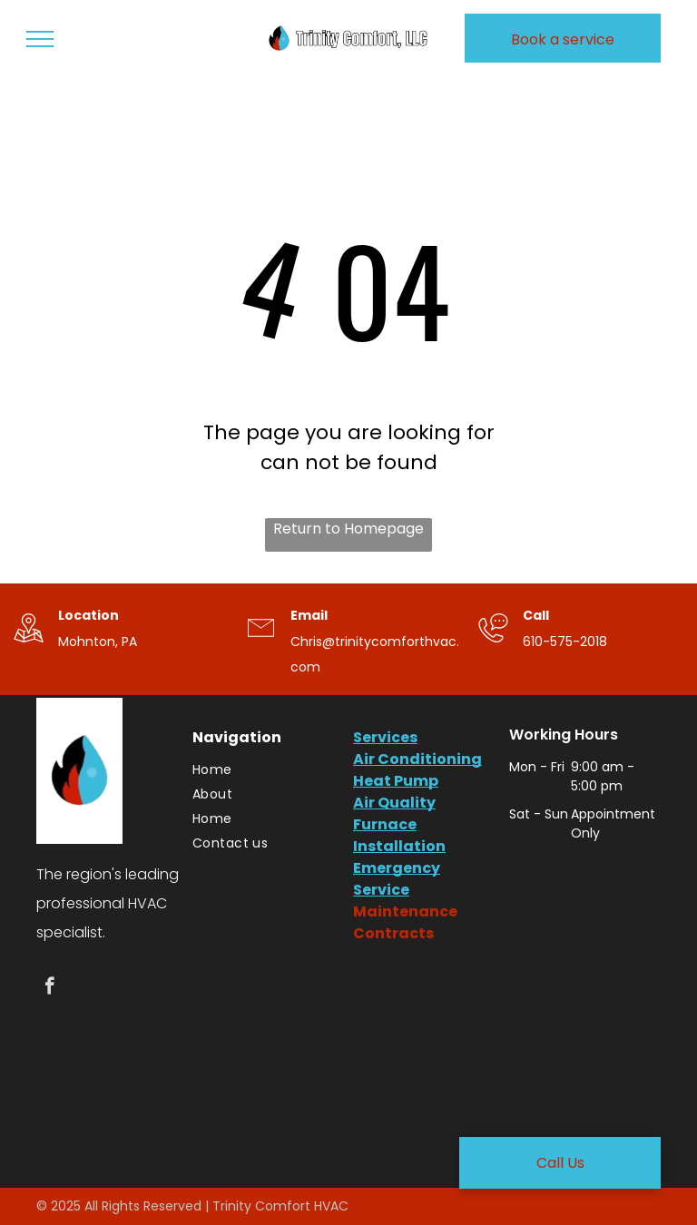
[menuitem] (263, 770)
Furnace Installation (399, 835)
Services (385, 737)
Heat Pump (395, 780)
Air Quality (394, 802)
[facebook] (49, 988)
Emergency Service (396, 879)
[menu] (40, 39)
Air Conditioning (417, 759)
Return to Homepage (348, 528)
